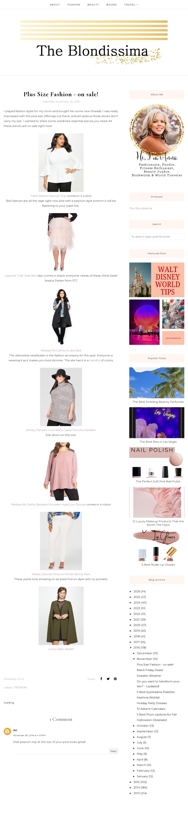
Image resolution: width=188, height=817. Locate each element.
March (141, 765)
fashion (20, 687)
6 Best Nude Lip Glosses (158, 564)
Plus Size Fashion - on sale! (155, 664)
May (140, 754)
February (143, 770)
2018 (136, 636)
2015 (136, 782)
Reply (114, 751)
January (142, 776)
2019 (136, 630)
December (144, 653)
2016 (136, 647)
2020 (136, 625)
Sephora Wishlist (148, 697)
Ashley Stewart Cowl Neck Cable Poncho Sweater (61, 430)
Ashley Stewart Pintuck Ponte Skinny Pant (61, 574)
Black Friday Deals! (150, 670)
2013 (136, 793)
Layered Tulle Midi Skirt (21, 275)
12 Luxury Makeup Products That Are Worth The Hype (158, 523)
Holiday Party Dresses (152, 703)
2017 (136, 642)
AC (15, 730)
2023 (136, 608)
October (143, 725)
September (145, 731)
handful (94, 360)
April (140, 759)
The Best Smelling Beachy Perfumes (158, 402)
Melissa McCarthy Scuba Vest (61, 350)
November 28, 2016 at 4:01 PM (29, 735)
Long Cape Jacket (61, 649)
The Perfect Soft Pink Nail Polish (158, 481)
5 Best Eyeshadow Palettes (156, 692)
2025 (136, 597)
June (140, 748)
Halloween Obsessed (152, 720)
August (142, 737)
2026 (136, 591)
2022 (136, 614)
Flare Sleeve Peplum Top (48, 196)
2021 (136, 619)
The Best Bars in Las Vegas (158, 441)
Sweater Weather (149, 675)
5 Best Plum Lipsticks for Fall (157, 714)
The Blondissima (140, 208)
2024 (136, 602)
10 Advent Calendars (151, 709)
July (139, 742)
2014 (136, 787)
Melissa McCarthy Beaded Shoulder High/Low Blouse (48, 504)
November (144, 659)
